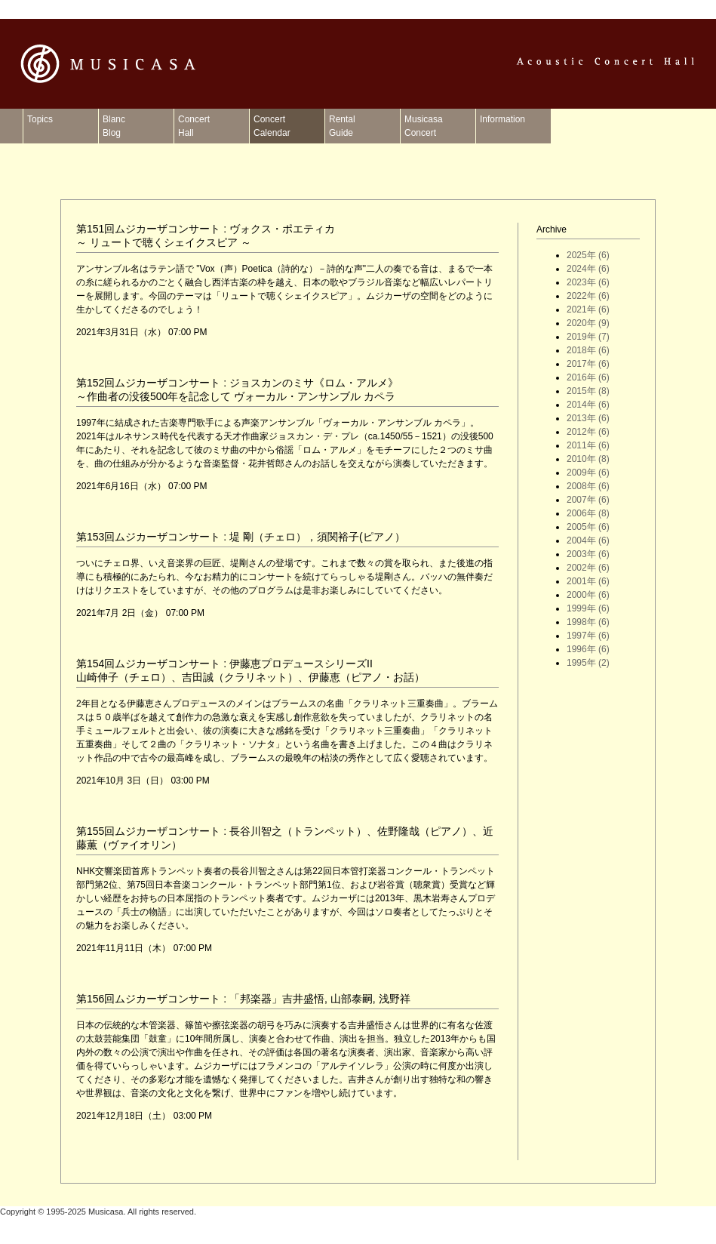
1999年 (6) (588, 608)
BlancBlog (114, 126)
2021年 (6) (588, 309)
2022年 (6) (588, 296)
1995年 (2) (588, 662)
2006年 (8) (588, 513)
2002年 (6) (588, 567)
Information (502, 126)
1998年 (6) (588, 622)
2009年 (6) (588, 472)
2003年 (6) (588, 554)
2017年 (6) (588, 364)
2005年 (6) (588, 527)
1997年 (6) (588, 635)
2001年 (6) (588, 581)
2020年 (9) (588, 323)
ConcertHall (194, 126)
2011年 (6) (588, 445)
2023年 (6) (588, 282)
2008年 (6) (588, 486)
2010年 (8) (588, 459)
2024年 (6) (588, 268)
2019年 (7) (588, 336)
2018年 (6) (588, 350)
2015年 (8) (588, 391)
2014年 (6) (588, 404)
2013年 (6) (588, 418)
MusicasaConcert (423, 126)
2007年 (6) (588, 499)
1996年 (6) (588, 649)
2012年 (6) (588, 431)
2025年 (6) (588, 255)
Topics (40, 126)
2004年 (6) (588, 540)
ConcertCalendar (272, 126)
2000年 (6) (588, 595)
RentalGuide (342, 126)
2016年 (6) (588, 377)
